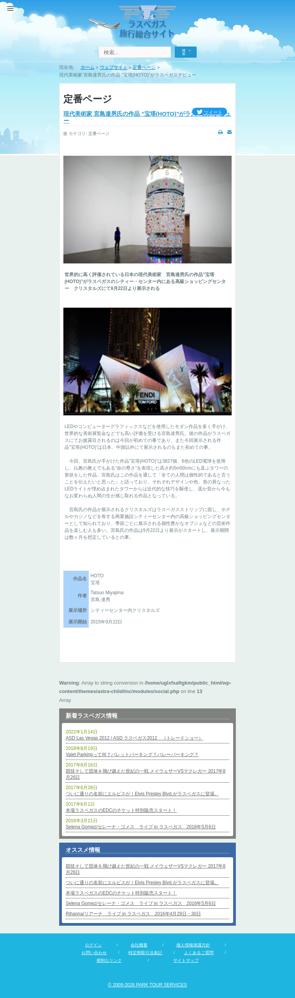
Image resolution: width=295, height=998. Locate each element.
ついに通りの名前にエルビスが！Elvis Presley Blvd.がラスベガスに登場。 (142, 793)
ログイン (93, 945)
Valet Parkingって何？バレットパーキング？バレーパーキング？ (132, 754)
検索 (184, 52)
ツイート (209, 112)
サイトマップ (186, 960)
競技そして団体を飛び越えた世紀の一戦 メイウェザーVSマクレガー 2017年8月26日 (145, 774)
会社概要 (139, 945)
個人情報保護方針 (193, 945)
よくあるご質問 (199, 952)
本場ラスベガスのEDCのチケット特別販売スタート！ (121, 810)
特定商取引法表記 (145, 952)
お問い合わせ (94, 952)
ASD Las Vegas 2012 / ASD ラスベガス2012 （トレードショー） (134, 738)
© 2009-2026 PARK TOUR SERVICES (147, 985)
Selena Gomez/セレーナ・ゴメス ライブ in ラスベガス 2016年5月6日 (141, 827)
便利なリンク (109, 960)
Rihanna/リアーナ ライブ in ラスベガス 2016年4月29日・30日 (133, 913)
